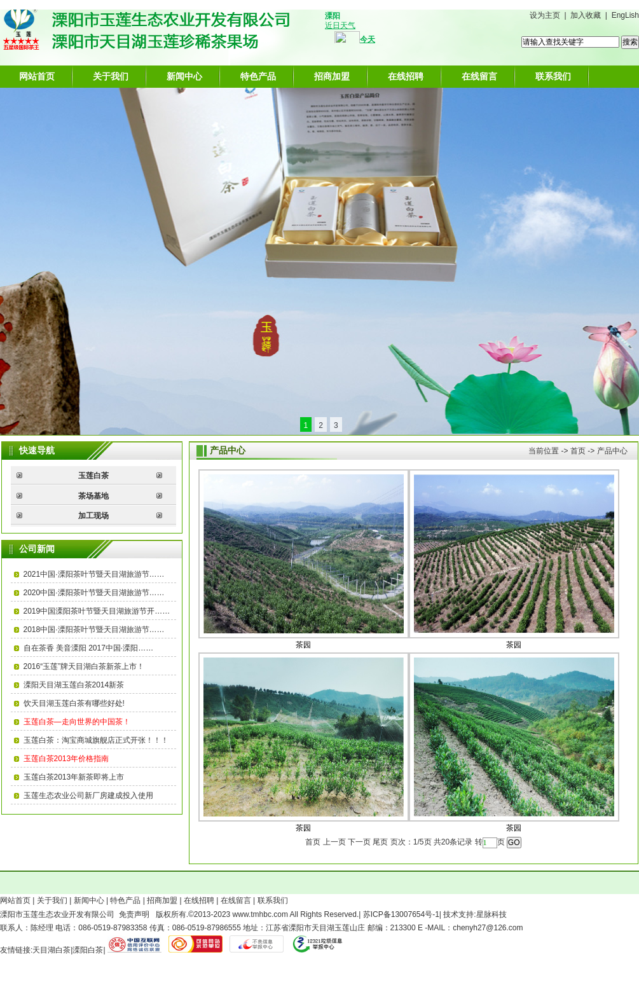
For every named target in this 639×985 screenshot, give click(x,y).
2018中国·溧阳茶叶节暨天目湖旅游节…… (94, 629)
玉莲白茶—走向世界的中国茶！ (77, 721)
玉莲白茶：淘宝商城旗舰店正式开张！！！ (96, 740)
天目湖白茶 (51, 950)
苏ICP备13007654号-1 (401, 914)
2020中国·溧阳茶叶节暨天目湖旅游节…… (94, 592)
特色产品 (258, 76)
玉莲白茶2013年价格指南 (66, 758)
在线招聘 (405, 76)
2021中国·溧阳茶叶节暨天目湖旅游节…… (94, 574)
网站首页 (37, 76)
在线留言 (479, 76)
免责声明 (134, 914)
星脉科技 (491, 914)
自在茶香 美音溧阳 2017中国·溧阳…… (89, 648)
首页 (578, 450)
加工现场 (93, 515)
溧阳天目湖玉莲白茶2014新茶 (74, 684)
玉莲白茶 (93, 475)
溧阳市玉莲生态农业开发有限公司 (57, 914)
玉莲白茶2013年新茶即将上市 (74, 777)
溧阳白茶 (87, 950)
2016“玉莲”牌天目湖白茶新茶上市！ (84, 666)
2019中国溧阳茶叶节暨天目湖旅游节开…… (97, 611)
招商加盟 (332, 76)
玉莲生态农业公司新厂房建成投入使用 (88, 795)
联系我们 (553, 76)
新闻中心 (184, 76)
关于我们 (110, 76)
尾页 (380, 841)
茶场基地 (93, 496)
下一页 (359, 841)
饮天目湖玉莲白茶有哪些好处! (74, 703)
